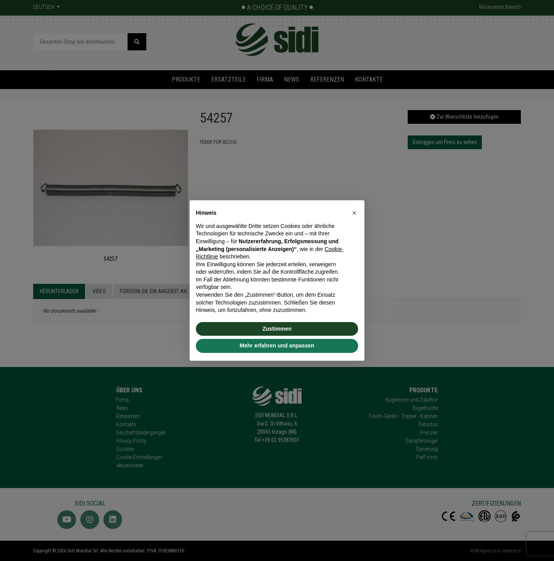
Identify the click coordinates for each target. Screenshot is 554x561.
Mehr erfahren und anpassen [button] (277, 345)
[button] (354, 213)
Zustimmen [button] (277, 329)
